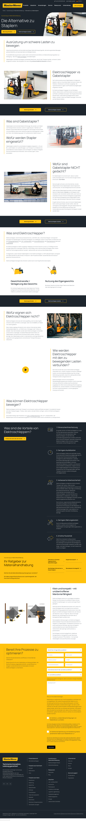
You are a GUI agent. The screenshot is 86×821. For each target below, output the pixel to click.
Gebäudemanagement (53, 794)
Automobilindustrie (39, 241)
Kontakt (70, 768)
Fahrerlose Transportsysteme (35, 802)
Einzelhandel (9, 243)
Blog (49, 775)
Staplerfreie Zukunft (72, 559)
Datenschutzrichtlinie (66, 813)
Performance (32, 770)
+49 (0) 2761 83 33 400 (60, 1)
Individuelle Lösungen (34, 804)
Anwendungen (42, 5)
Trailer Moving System (34, 795)
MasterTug (31, 782)
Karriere (70, 763)
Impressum (74, 813)
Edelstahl (31, 797)
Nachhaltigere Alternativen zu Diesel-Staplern (56, 569)
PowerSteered (32, 792)
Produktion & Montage (53, 789)
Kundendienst (71, 775)
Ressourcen (57, 5)
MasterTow (31, 785)
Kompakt (31, 768)
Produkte (25, 5)
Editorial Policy (80, 813)
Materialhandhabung (53, 765)
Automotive (51, 784)
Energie (50, 799)
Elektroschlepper (21, 56)
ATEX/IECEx (31, 799)
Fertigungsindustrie (13, 241)
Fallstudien (51, 772)
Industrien (33, 5)
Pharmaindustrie (51, 241)
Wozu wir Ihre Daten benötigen (55, 696)
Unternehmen (67, 5)
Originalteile (71, 778)
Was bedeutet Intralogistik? (73, 568)
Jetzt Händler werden (70, 1)
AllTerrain (31, 790)
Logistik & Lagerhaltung (53, 791)
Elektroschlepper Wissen (54, 762)
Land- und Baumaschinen (33, 415)
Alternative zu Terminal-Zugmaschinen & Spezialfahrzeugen (56, 561)
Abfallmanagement (52, 796)
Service (50, 5)
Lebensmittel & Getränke (54, 801)
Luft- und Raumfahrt (26, 241)
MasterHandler (32, 787)
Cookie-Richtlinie (57, 813)
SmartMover (31, 780)
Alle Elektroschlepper (34, 761)
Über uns (70, 761)
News (69, 766)
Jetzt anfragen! (78, 5)
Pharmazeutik (51, 787)
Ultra (30, 773)
